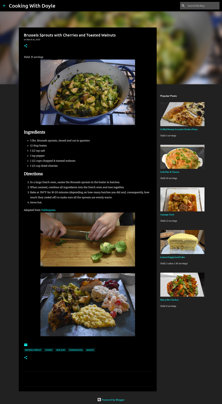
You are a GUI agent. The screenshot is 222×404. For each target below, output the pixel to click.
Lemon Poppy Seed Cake (172, 257)
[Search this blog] (202, 5)
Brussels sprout (33, 350)
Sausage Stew (167, 214)
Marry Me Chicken (169, 299)
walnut (90, 350)
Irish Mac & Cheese (169, 171)
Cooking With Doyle (32, 6)
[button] (26, 46)
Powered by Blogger (111, 399)
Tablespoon (48, 210)
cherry (49, 350)
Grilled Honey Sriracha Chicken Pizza (179, 129)
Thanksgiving (76, 350)
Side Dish (60, 350)
